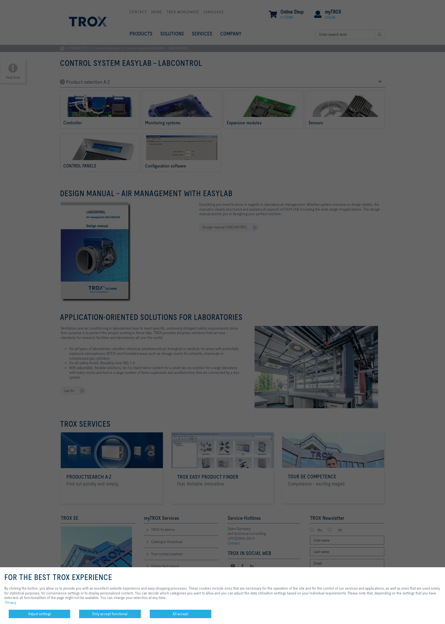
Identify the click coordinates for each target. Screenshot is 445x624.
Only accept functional (109, 614)
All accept (180, 614)
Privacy (10, 602)
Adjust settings (39, 614)
